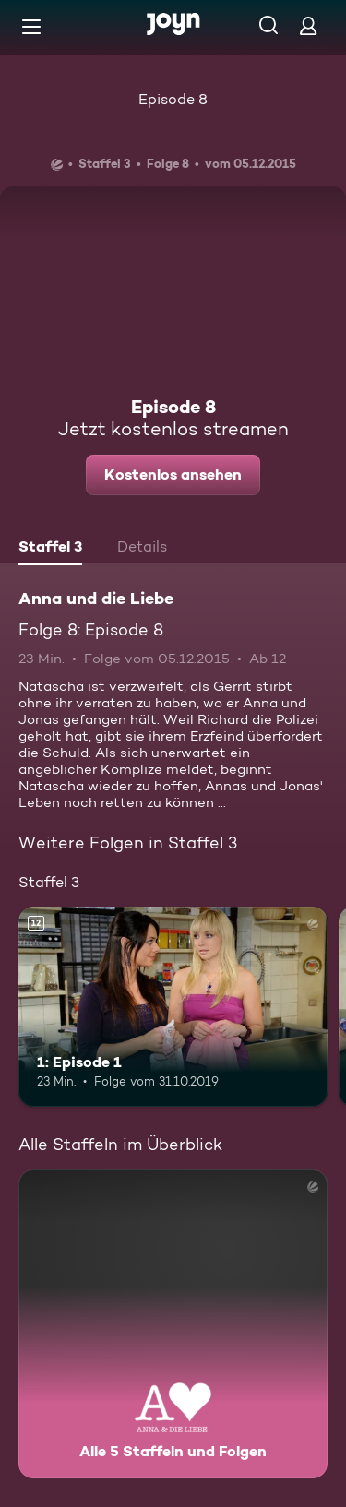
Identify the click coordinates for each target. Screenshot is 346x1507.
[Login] (308, 25)
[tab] (50, 548)
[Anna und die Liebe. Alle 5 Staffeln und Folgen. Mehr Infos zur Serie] (173, 1323)
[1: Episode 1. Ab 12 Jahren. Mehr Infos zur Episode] (173, 1007)
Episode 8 (173, 99)
